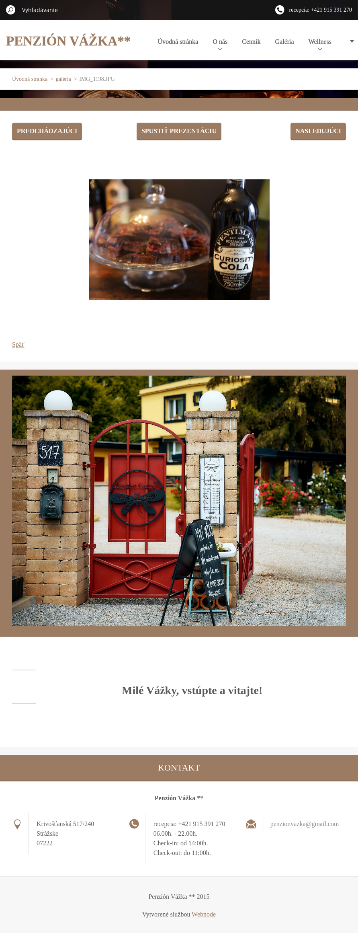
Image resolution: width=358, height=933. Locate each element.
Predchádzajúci (47, 130)
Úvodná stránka (178, 41)
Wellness (320, 44)
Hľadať (11, 9)
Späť (18, 344)
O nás (220, 44)
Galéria (284, 41)
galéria (63, 79)
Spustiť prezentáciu (179, 130)
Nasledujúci (318, 130)
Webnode (204, 914)
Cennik (251, 41)
